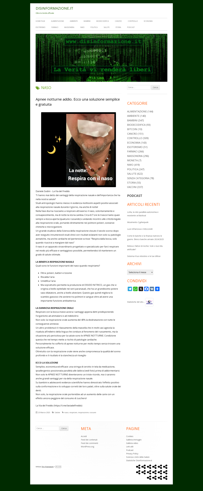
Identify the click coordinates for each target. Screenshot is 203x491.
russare (93, 412)
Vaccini (131, 187)
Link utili (129, 446)
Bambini (87, 21)
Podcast (131, 27)
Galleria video (132, 443)
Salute (106, 27)
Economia (148, 21)
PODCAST (134, 195)
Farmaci (54, 27)
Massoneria (69, 27)
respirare (73, 412)
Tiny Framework (47, 467)
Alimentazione (57, 21)
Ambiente (74, 21)
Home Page (40, 21)
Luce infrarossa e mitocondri (140, 229)
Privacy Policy (132, 453)
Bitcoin (132, 129)
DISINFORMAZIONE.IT (54, 8)
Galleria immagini (133, 439)
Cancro (118, 21)
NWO (82, 27)
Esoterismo (40, 27)
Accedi (84, 436)
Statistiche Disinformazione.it (139, 460)
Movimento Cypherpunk (137, 222)
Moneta (132, 160)
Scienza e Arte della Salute (138, 457)
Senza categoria (138, 178)
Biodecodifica (102, 21)
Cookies (129, 436)
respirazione (83, 412)
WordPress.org (87, 446)
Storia (118, 27)
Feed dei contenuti (89, 439)
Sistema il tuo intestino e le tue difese (143, 256)
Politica (94, 27)
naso (66, 412)
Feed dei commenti (89, 443)
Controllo (133, 21)
